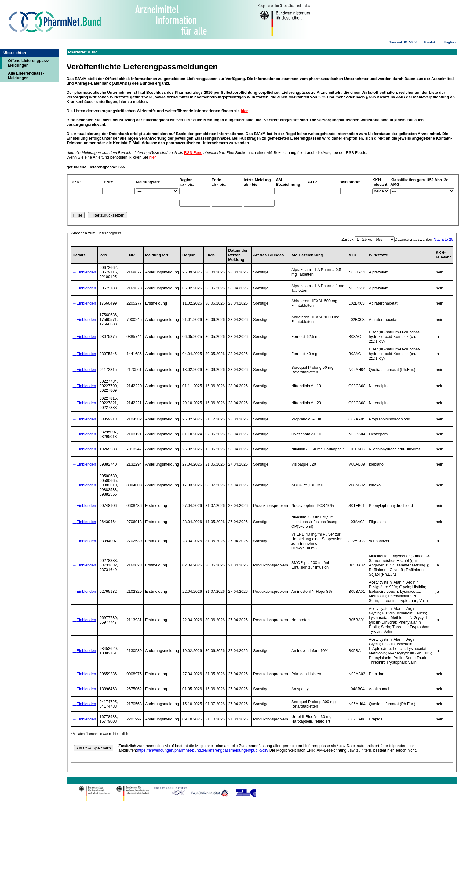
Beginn (188, 255)
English (450, 42)
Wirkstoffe (378, 255)
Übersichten (14, 52)
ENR (130, 255)
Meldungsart (156, 255)
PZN (103, 255)
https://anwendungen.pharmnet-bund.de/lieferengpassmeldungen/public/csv (202, 750)
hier (244, 110)
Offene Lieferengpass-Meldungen (28, 63)
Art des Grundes (268, 255)
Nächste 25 (444, 239)
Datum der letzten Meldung (237, 255)
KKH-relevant (443, 254)
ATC (352, 255)
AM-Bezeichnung (307, 255)
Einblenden (86, 272)
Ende (210, 255)
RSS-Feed (193, 152)
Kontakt (430, 42)
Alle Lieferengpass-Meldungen (26, 75)
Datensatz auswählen (413, 239)
